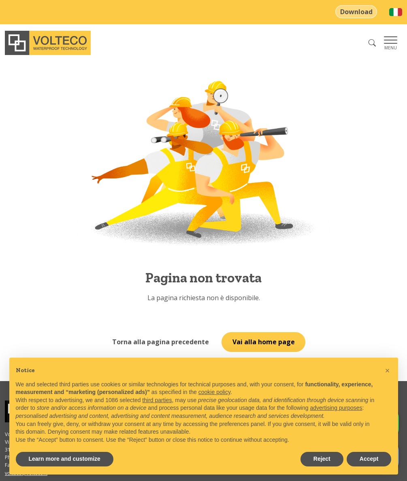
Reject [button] (321, 459)
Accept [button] (369, 459)
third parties (157, 400)
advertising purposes (336, 408)
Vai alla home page (263, 341)
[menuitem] (395, 12)
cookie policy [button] (214, 392)
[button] (387, 370)
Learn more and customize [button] (64, 459)
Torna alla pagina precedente (160, 341)
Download (356, 11)
